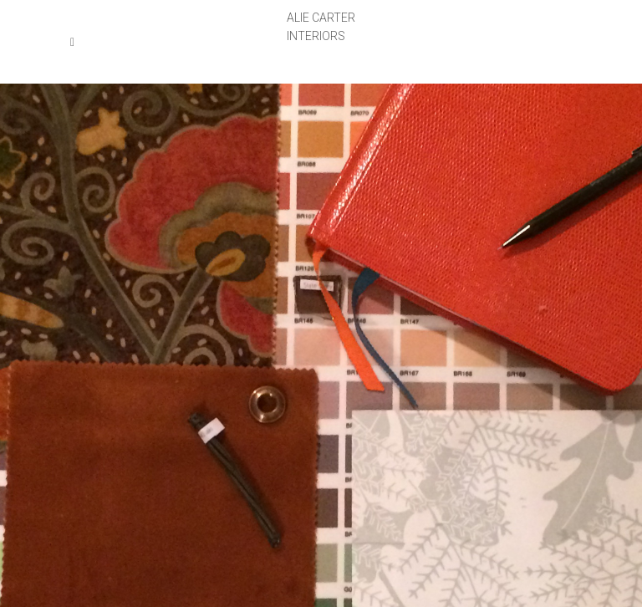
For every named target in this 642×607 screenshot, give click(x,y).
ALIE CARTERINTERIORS (321, 27)
